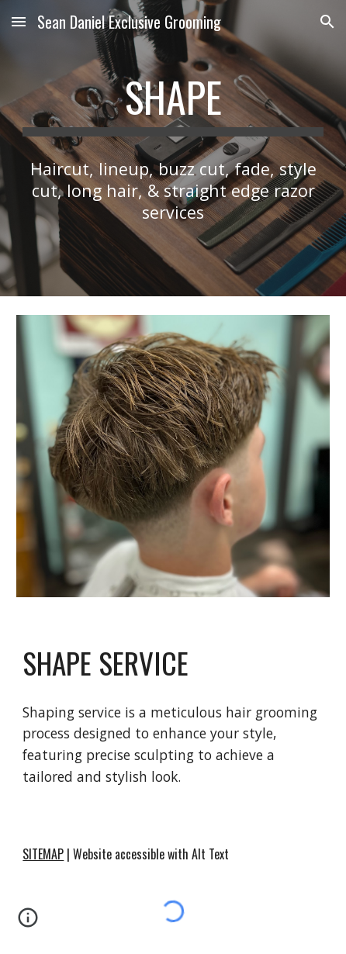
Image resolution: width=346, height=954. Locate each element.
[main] (172, 104)
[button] (18, 21)
